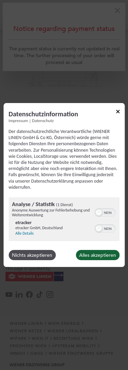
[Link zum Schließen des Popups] (117, 113)
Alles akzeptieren (97, 255)
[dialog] (64, 185)
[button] (99, 212)
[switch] (105, 212)
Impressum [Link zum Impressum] (18, 120)
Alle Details (24, 233)
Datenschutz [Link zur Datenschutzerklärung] (43, 120)
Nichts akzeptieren (32, 255)
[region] (64, 220)
